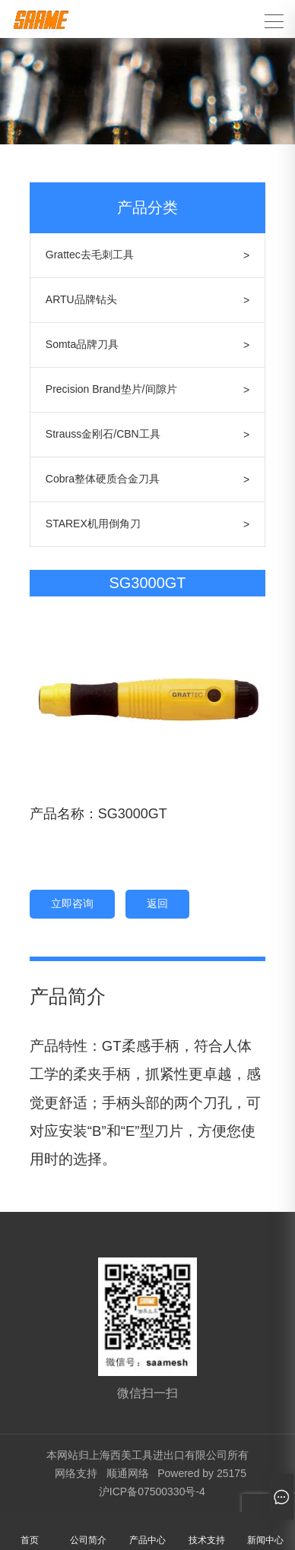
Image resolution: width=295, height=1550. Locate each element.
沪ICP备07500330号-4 (152, 1491)
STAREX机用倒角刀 (93, 523)
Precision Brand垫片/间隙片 (111, 389)
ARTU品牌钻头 (81, 299)
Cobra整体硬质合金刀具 (103, 479)
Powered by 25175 (201, 1473)
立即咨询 (72, 903)
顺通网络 (127, 1473)
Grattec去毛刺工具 (90, 254)
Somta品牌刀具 (82, 344)
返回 (157, 903)
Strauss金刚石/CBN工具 (103, 434)
